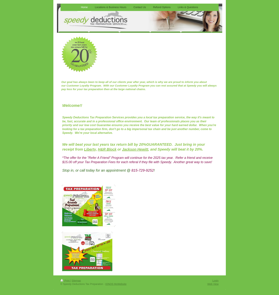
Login (215, 280)
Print (65, 280)
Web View (213, 284)
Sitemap (76, 280)
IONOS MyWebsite (115, 284)
